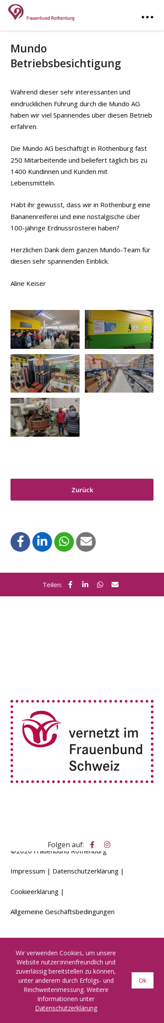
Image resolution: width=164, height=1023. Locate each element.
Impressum (27, 870)
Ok (143, 980)
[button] (20, 541)
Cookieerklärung (34, 891)
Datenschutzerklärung (85, 870)
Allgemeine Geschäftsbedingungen (62, 911)
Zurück (82, 489)
